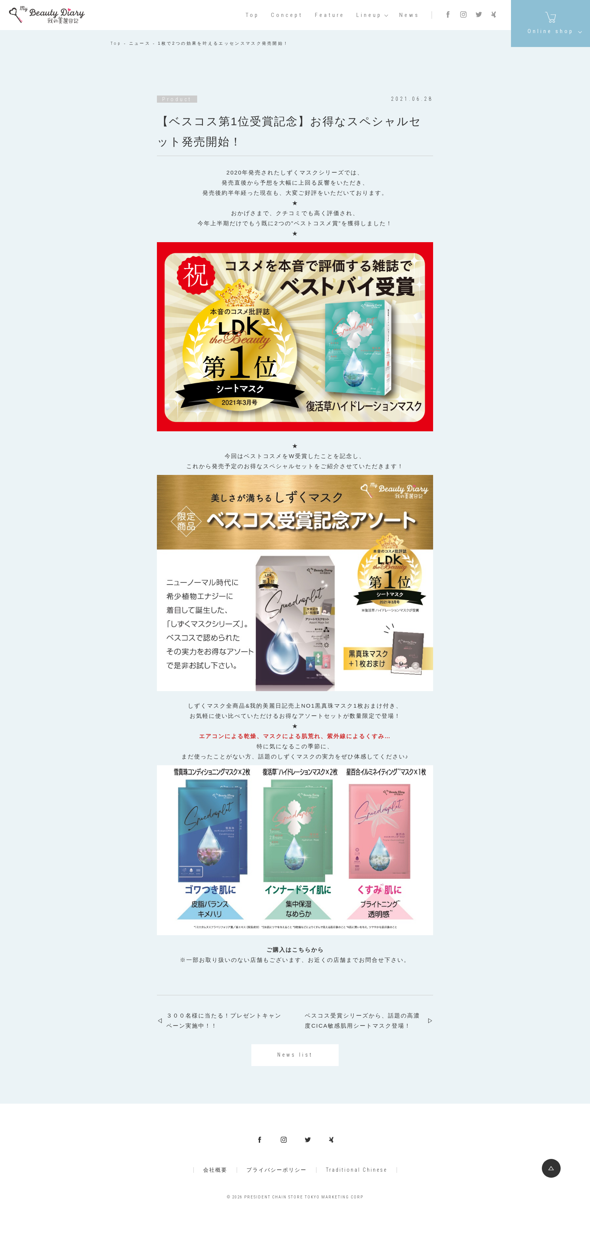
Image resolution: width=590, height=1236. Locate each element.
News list (295, 1055)
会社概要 (215, 1170)
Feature (330, 15)
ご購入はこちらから (295, 949)
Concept (287, 15)
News (409, 15)
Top (252, 15)
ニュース (140, 43)
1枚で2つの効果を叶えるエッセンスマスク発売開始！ (223, 43)
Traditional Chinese (356, 1170)
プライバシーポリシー (276, 1170)
